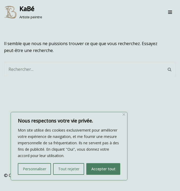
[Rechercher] (84, 69)
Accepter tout (103, 168)
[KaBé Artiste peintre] (23, 12)
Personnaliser (34, 168)
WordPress (57, 185)
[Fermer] (124, 114)
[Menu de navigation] (170, 12)
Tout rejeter (68, 168)
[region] (69, 146)
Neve (9, 185)
